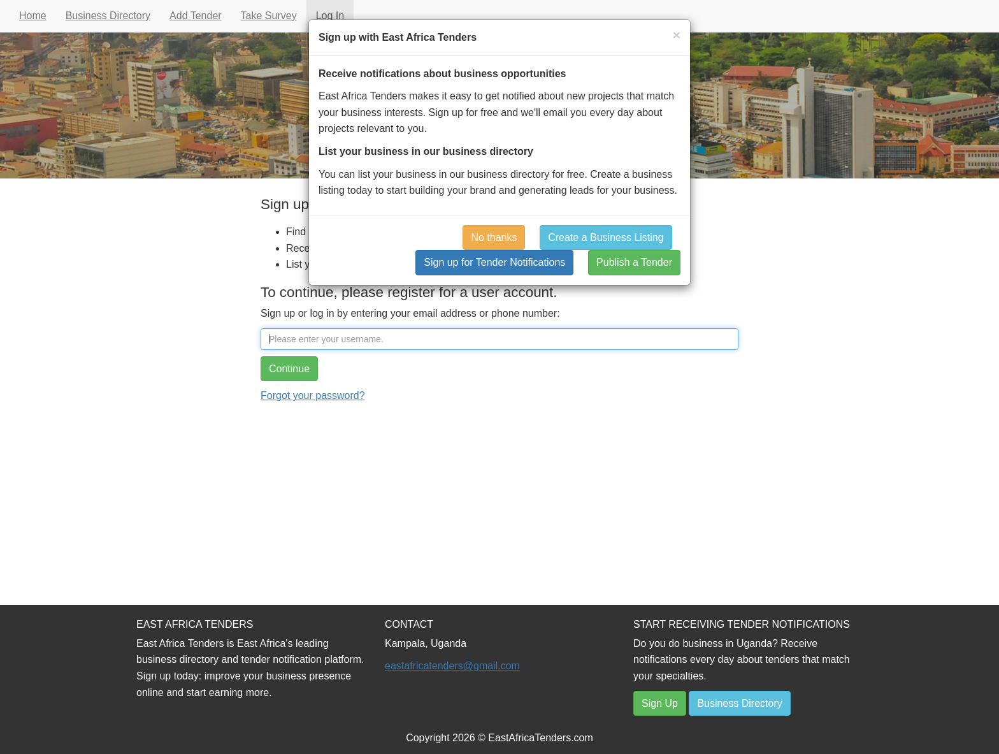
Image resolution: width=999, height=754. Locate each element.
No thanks (494, 237)
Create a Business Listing (605, 237)
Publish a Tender (634, 262)
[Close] (676, 34)
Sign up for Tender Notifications (494, 262)
